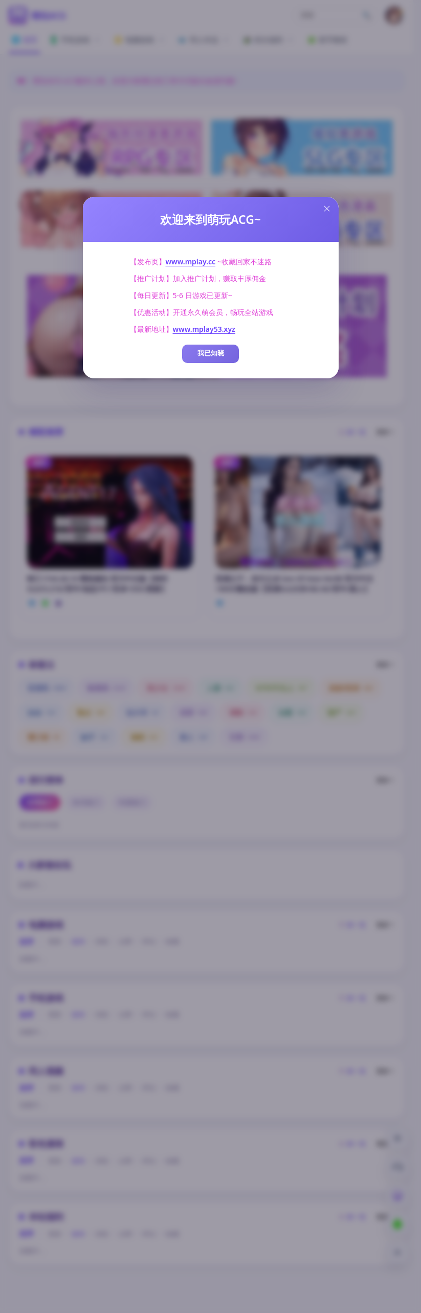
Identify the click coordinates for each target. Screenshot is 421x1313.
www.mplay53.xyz (204, 329)
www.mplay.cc (191, 261)
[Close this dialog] (326, 208)
